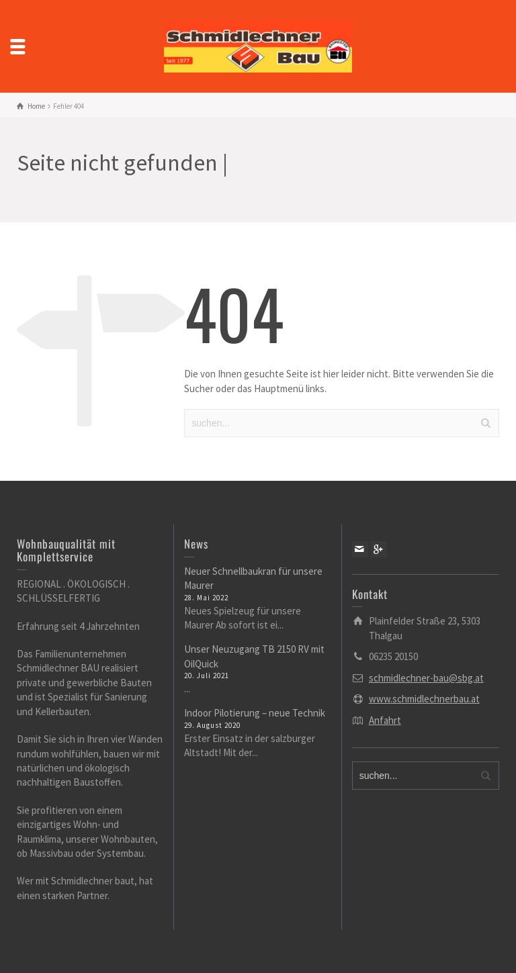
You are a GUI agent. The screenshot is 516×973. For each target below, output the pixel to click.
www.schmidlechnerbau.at (424, 698)
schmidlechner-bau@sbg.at (426, 677)
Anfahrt (385, 720)
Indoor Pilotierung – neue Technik (254, 712)
